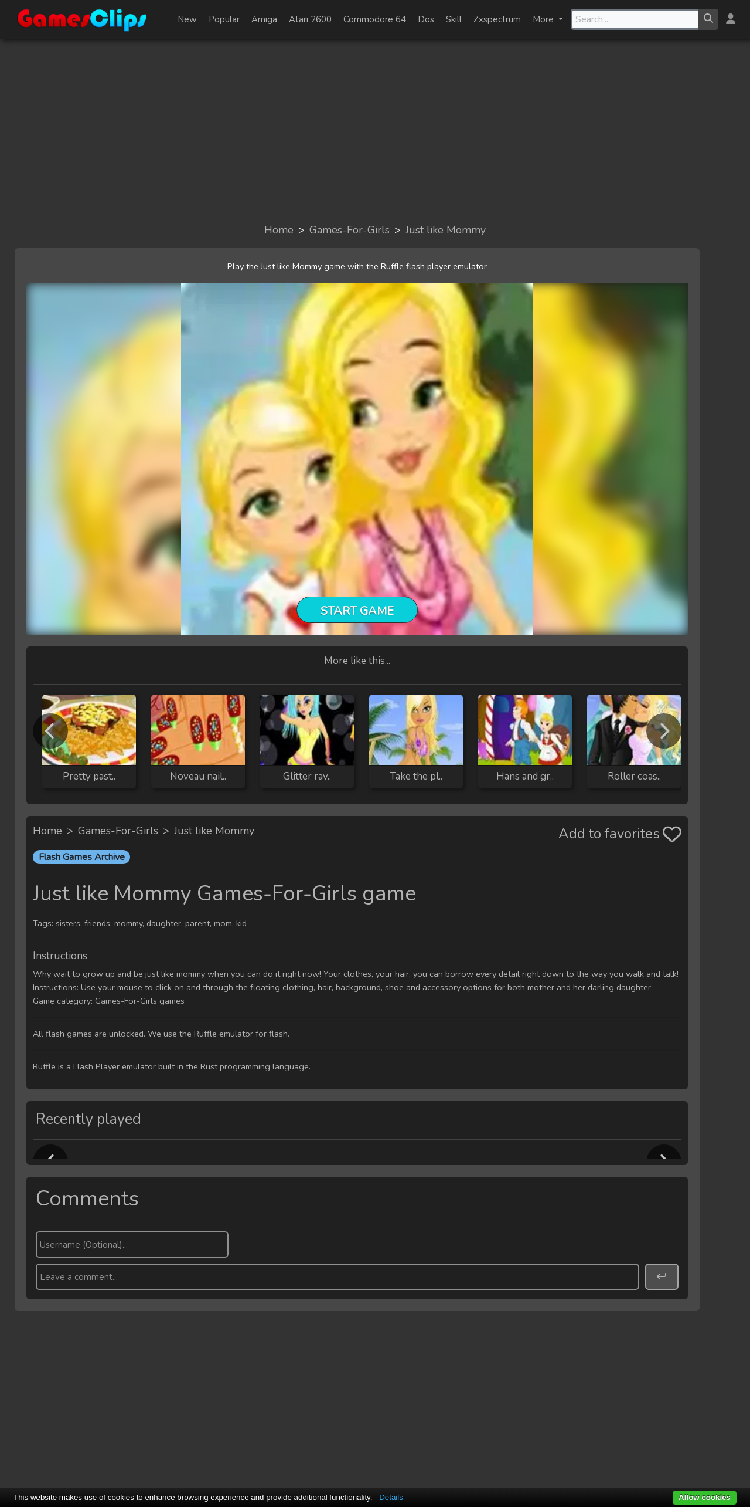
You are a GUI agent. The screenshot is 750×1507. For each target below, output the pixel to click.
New (187, 19)
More (544, 19)
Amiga (264, 19)
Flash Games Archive (82, 857)
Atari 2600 (310, 19)
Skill (454, 19)
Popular (224, 19)
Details (391, 1497)
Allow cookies (705, 1497)
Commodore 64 (374, 19)
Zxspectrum (497, 19)
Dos (426, 19)
